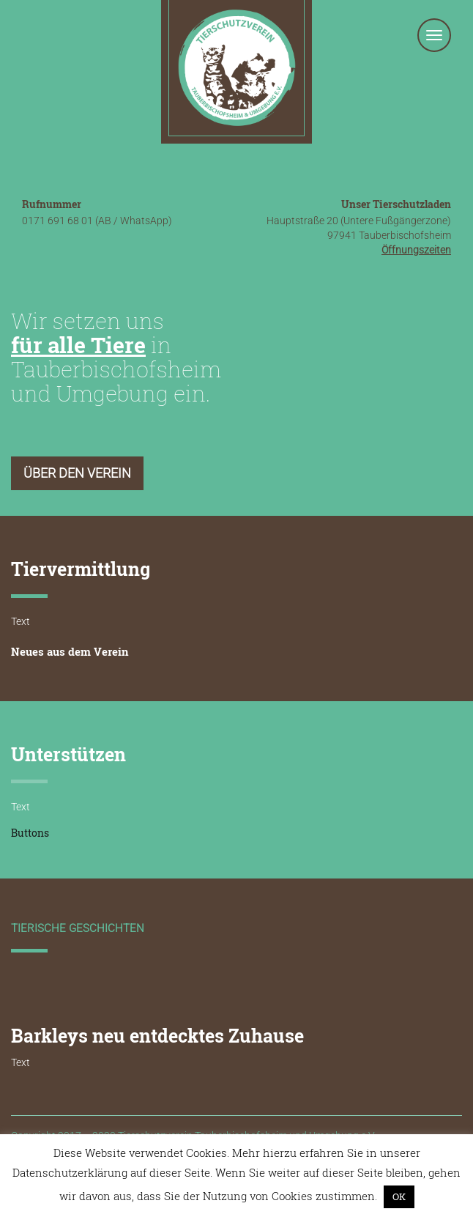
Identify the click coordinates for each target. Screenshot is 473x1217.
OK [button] (399, 1196)
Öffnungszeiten (416, 250)
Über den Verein (77, 473)
